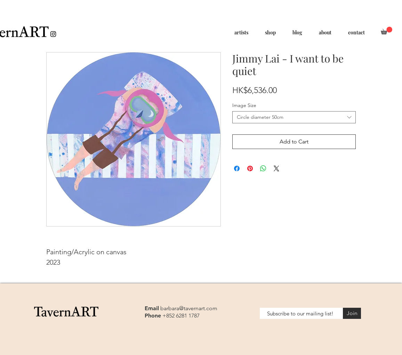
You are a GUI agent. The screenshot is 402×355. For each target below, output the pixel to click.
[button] (386, 30)
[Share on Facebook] (237, 168)
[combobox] (294, 117)
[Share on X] (276, 168)
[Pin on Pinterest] (250, 168)
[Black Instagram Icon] (53, 34)
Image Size (244, 105)
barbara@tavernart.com (188, 308)
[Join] (352, 313)
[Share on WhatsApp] (263, 168)
